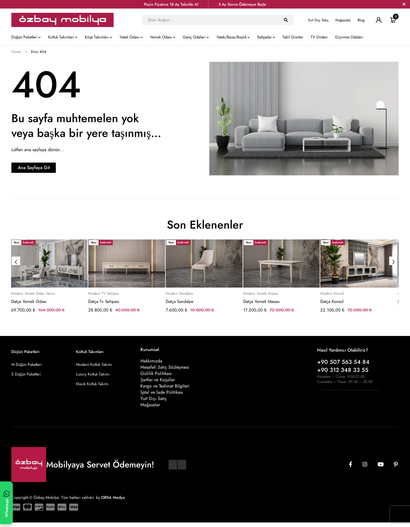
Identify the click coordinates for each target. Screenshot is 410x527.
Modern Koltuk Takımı (94, 364)
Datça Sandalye (179, 301)
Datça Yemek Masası (261, 301)
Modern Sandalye (179, 293)
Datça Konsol (331, 301)
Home (16, 51)
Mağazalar (343, 20)
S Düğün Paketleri (26, 374)
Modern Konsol (332, 293)
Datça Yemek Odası (29, 301)
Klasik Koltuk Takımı (92, 384)
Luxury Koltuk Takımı (93, 374)
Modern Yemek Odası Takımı (33, 293)
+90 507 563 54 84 (343, 362)
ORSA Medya (113, 502)
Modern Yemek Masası (260, 293)
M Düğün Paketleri (26, 364)
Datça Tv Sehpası (103, 301)
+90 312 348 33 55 (342, 370)
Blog (361, 20)
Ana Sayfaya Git (47, 167)
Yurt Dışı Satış (318, 20)
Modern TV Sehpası (103, 293)
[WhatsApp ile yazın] (6, 502)
